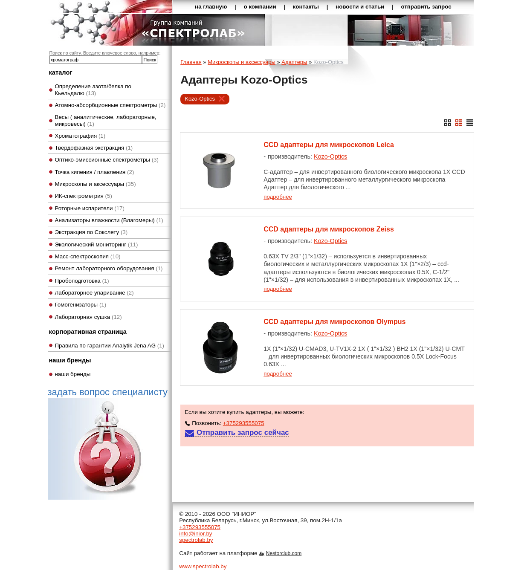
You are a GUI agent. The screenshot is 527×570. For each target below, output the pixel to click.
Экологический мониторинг (96, 244)
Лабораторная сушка (88, 317)
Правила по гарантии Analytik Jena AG (110, 345)
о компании (260, 6)
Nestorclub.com (283, 553)
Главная (190, 62)
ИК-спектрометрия (83, 196)
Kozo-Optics (200, 98)
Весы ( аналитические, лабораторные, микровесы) (105, 120)
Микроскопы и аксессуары (95, 184)
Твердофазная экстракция (94, 148)
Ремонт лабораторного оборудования (109, 268)
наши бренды (73, 374)
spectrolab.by (196, 540)
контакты (306, 6)
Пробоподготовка (82, 281)
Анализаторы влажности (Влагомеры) (109, 220)
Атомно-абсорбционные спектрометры (110, 105)
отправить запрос (426, 6)
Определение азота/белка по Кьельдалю (93, 89)
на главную (211, 6)
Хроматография (80, 136)
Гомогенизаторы (81, 304)
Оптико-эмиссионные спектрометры (107, 159)
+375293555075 (243, 423)
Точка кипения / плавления (94, 172)
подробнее (278, 197)
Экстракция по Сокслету (91, 232)
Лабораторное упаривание (94, 292)
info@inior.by (195, 533)
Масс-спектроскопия (88, 256)
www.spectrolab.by (202, 566)
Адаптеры (294, 62)
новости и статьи (360, 6)
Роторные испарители (90, 208)
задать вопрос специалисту (108, 443)
